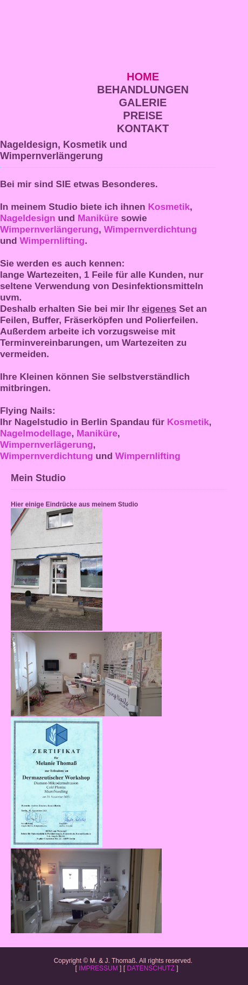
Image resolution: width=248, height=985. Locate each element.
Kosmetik (169, 206)
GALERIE (143, 102)
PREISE (142, 115)
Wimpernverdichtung (150, 229)
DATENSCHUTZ (150, 968)
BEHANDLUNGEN (143, 89)
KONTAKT (143, 128)
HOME (143, 77)
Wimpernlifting (52, 240)
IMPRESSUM (98, 968)
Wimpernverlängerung (49, 229)
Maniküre (98, 218)
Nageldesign (28, 218)
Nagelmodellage (35, 433)
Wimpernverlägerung (46, 444)
